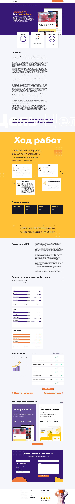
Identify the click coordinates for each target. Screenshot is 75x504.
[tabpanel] (18, 210)
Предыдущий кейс (22, 393)
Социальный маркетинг (24, 495)
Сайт (22, 410)
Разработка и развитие (24, 497)
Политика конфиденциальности (45, 500)
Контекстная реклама (23, 494)
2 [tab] (59, 217)
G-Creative (14, 1)
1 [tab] (58, 217)
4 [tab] (61, 217)
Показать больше (47, 388)
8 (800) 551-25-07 (45, 490)
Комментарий (40, 463)
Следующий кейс (53, 393)
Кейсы (20, 1)
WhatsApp (19, 466)
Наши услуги (24, 490)
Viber (18, 467)
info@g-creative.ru (45, 492)
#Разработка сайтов (19, 12)
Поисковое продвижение (24, 492)
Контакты (39, 1)
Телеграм (19, 464)
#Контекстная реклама (17, 11)
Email (25, 466)
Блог (34, 1)
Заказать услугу (43, 475)
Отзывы (29, 1)
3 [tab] (60, 217)
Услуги (25, 1)
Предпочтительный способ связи (21, 463)
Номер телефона (19, 469)
